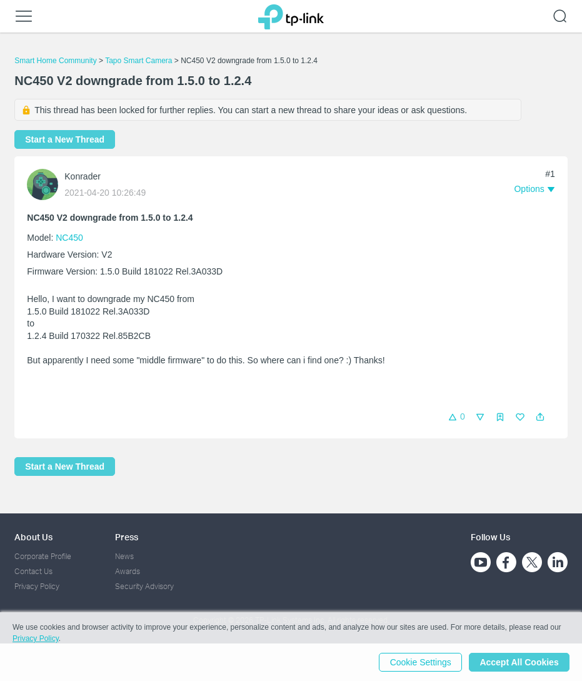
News (124, 556)
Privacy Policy (36, 586)
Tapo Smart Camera (138, 60)
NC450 (69, 238)
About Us (33, 537)
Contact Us (33, 571)
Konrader (82, 176)
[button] (540, 417)
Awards (127, 571)
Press (126, 537)
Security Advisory (144, 586)
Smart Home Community (55, 60)
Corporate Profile (42, 556)
